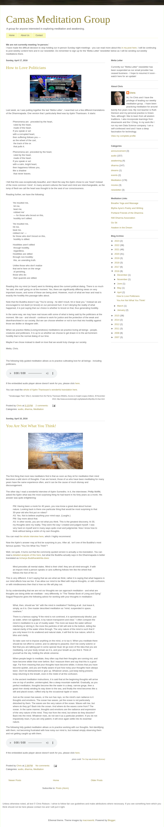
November (122, 279)
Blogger (111, 820)
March (120, 306)
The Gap (85, 759)
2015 (117, 315)
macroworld (88, 820)
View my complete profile (123, 136)
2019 (117, 258)
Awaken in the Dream (121, 227)
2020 (117, 254)
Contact (39, 35)
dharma (28, 409)
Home (12, 35)
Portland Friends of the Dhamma (127, 213)
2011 (117, 328)
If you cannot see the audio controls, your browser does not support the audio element (31, 373)
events (114, 175)
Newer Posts (15, 780)
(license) (102, 759)
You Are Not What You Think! (31, 426)
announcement (118, 151)
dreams (114, 170)
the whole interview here (32, 536)
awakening (116, 160)
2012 (117, 324)
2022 (117, 245)
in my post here (129, 47)
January (121, 310)
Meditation (38, 409)
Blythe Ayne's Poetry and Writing (127, 208)
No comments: (43, 765)
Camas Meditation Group (58, 19)
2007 (117, 337)
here (77, 383)
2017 (117, 267)
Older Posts (96, 780)
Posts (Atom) (62, 788)
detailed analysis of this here (27, 555)
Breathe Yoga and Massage (124, 203)
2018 (117, 262)
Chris (132, 93)
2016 (117, 271)
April (119, 292)
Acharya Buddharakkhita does (34, 558)
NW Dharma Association (123, 218)
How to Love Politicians (26, 67)
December (122, 275)
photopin (95, 759)
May (119, 288)
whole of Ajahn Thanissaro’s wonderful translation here (50, 389)
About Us (25, 35)
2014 (117, 320)
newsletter (116, 190)
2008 (117, 333)
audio (20, 409)
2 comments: (42, 405)
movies (114, 185)
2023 (117, 241)
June (120, 283)
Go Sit (114, 222)
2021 (117, 249)
